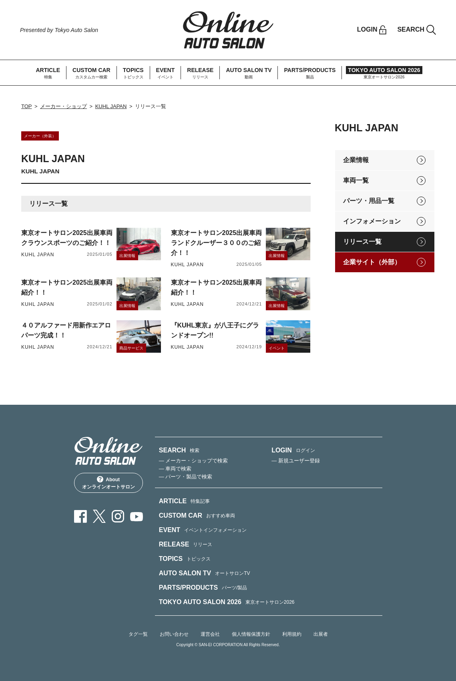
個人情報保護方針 (251, 634)
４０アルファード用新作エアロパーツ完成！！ (66, 330)
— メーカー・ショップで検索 (193, 460)
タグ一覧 (138, 634)
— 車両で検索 (175, 468)
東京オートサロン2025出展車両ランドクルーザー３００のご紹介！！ (216, 242)
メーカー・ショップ (63, 106)
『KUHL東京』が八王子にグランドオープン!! (215, 330)
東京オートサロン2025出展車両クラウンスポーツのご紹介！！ (66, 237)
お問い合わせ (174, 634)
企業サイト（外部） (372, 262)
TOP (26, 106)
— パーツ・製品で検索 (186, 476)
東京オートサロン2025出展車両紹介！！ (66, 287)
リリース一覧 (362, 241)
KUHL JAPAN (111, 106)
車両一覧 (356, 180)
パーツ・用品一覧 (368, 200)
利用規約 (291, 634)
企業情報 (356, 160)
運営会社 (210, 634)
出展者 (320, 634)
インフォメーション (372, 221)
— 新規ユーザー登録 (295, 460)
